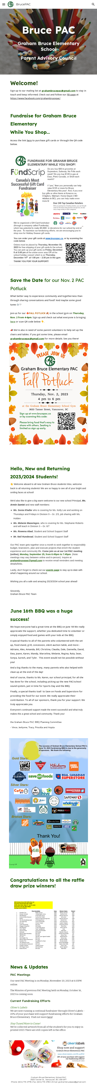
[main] (48, 41)
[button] (3, 4)
